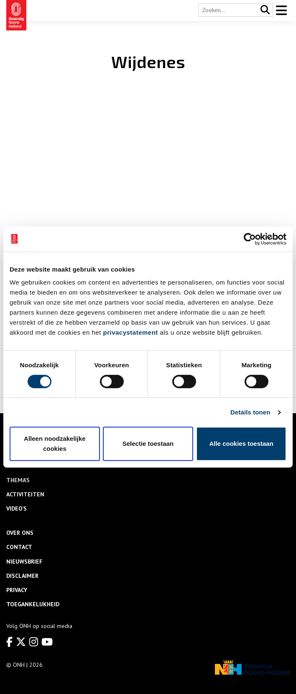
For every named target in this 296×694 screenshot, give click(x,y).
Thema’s (18, 480)
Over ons (19, 532)
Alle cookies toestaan (241, 443)
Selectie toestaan (148, 443)
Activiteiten (25, 494)
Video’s (16, 508)
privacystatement (130, 332)
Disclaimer (22, 576)
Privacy (16, 590)
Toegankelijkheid (32, 604)
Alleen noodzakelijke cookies (55, 443)
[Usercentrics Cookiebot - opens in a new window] (249, 239)
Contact (19, 547)
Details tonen (250, 412)
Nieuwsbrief (24, 561)
